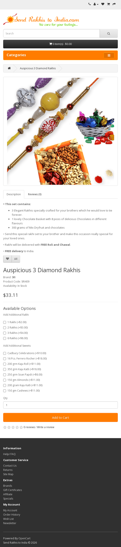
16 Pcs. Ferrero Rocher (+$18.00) (25, 358)
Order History (11, 514)
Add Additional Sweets (17, 345)
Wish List (8, 519)
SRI (13, 277)
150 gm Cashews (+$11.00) (21, 390)
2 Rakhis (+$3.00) (15, 327)
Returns (7, 470)
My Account (10, 510)
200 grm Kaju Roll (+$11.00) (21, 364)
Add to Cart (60, 417)
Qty (5, 398)
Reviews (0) (34, 194)
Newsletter (9, 523)
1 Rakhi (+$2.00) (14, 322)
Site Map (8, 474)
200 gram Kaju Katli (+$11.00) (22, 385)
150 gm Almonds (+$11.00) (21, 380)
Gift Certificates (12, 490)
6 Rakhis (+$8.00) (15, 338)
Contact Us (9, 465)
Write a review (45, 427)
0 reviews (29, 427)
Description (14, 194)
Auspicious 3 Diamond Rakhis (38, 68)
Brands (7, 486)
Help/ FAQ (9, 454)
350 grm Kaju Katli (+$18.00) (22, 369)
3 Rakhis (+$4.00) (15, 333)
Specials (8, 498)
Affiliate (7, 494)
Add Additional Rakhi (16, 314)
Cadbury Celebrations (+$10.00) (24, 353)
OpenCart (24, 538)
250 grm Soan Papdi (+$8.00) (22, 374)
